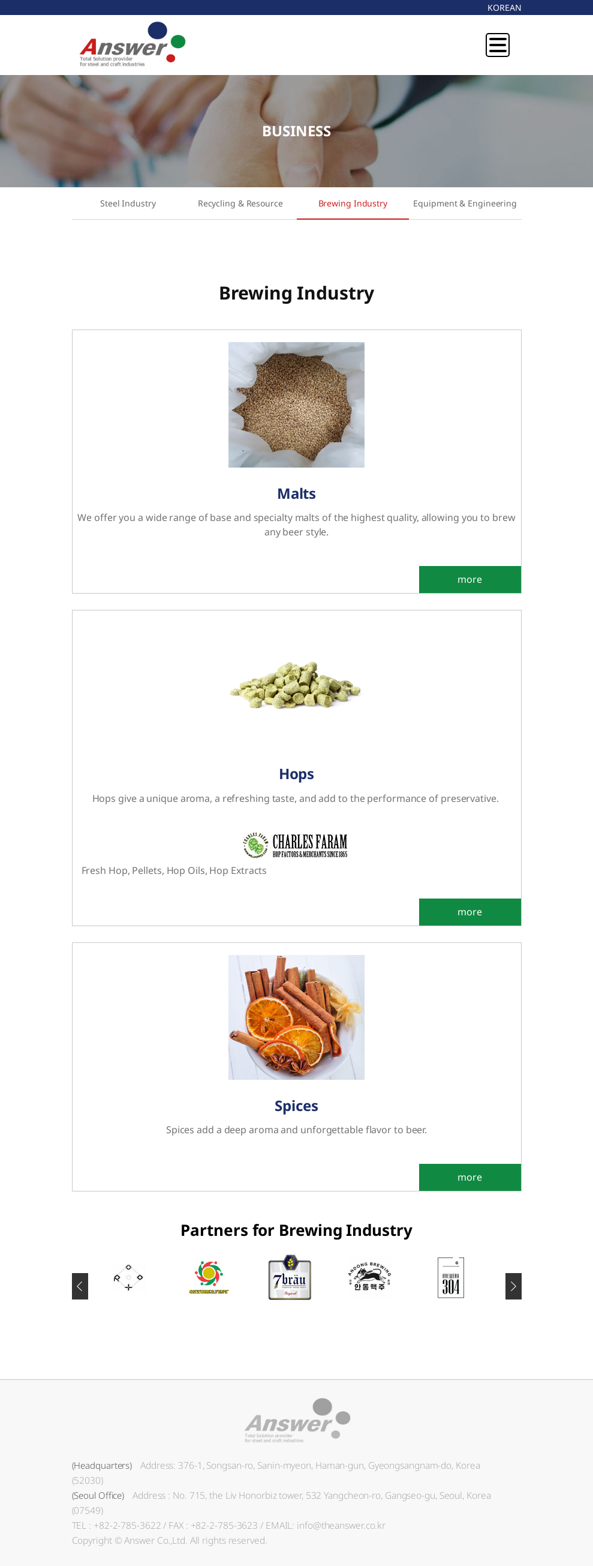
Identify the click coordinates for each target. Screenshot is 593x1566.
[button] (513, 1286)
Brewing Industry (352, 203)
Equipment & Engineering (465, 203)
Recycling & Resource (240, 203)
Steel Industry (128, 203)
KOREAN (504, 7)
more (469, 579)
